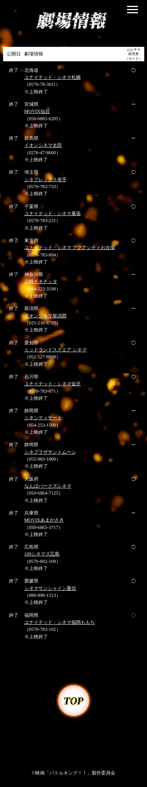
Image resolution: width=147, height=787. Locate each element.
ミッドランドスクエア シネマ (55, 350)
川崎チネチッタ (40, 281)
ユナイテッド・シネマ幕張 (52, 213)
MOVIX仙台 (37, 111)
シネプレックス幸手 (45, 179)
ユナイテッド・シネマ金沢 (52, 383)
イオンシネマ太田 (43, 145)
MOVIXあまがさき (44, 520)
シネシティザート (43, 417)
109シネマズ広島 (42, 554)
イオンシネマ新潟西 (45, 316)
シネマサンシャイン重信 (50, 588)
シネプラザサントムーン (50, 452)
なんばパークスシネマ (47, 486)
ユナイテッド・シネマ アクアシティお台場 (69, 247)
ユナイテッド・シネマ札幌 (52, 77)
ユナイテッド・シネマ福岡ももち (59, 622)
